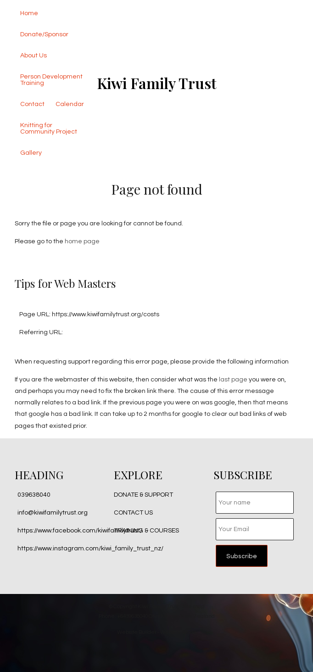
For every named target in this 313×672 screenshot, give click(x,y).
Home (29, 13)
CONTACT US (133, 513)
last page (233, 379)
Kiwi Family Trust (157, 83)
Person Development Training (51, 79)
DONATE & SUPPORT (143, 495)
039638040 (33, 495)
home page (82, 241)
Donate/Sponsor (44, 34)
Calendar (70, 104)
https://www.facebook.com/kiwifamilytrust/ (79, 530)
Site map (193, 606)
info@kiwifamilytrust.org (52, 513)
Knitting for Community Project (48, 128)
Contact (32, 104)
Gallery (31, 153)
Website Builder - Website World (156, 632)
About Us (33, 55)
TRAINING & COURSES (146, 530)
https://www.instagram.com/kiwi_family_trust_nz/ (90, 548)
